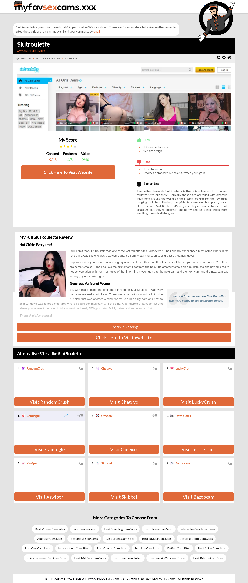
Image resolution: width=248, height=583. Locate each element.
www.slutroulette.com (31, 50)
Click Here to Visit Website (124, 337)
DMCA (79, 578)
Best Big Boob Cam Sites (196, 538)
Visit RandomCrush (50, 402)
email (96, 31)
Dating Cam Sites (178, 548)
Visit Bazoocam (198, 497)
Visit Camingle (49, 449)
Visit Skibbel (124, 497)
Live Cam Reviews (84, 529)
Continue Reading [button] (124, 327)
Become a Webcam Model (167, 558)
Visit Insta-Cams (198, 449)
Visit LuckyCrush (198, 402)
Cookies (57, 578)
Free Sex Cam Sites (146, 548)
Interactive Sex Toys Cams (197, 529)
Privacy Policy (95, 578)
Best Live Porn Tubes (128, 558)
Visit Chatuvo (124, 402)
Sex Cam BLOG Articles (123, 578)
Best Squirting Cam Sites (120, 529)
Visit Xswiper (49, 497)
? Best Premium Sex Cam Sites (46, 558)
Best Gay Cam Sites (37, 548)
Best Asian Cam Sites (212, 548)
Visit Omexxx (124, 449)
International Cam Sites (73, 548)
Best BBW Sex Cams (84, 538)
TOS (47, 578)
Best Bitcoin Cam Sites (208, 558)
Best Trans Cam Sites (159, 529)
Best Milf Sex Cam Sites (90, 558)
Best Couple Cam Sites (112, 548)
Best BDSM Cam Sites (157, 538)
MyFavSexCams (23, 58)
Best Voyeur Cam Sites (50, 529)
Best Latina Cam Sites (120, 538)
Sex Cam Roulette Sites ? (48, 58)
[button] (183, 11)
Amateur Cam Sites (50, 538)
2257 (68, 578)
